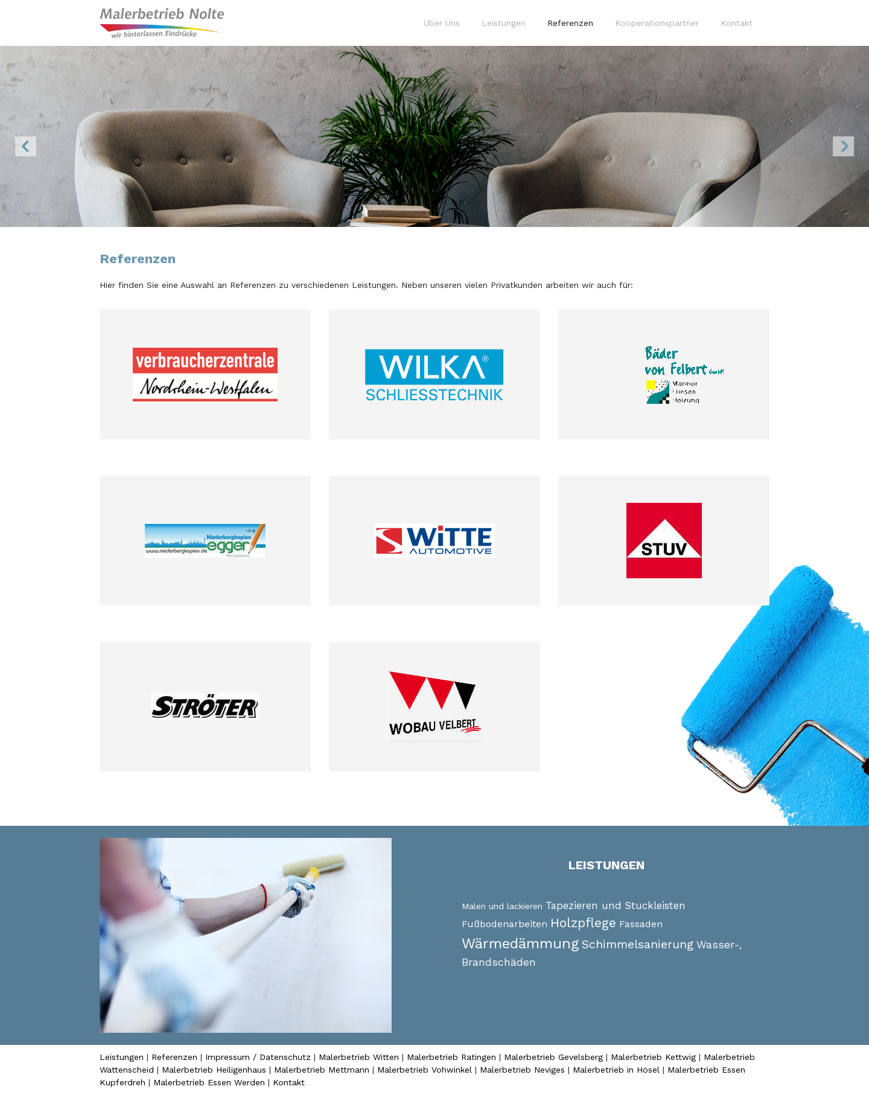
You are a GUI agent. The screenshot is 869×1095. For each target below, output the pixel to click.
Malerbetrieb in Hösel (616, 1069)
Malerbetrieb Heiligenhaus (214, 1069)
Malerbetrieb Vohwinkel (424, 1069)
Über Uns (442, 23)
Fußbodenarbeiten (504, 924)
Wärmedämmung (520, 943)
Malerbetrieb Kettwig (653, 1057)
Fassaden (641, 924)
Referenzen (572, 22)
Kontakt (737, 23)
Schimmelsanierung (637, 944)
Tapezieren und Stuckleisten (616, 905)
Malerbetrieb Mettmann (321, 1069)
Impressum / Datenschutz (258, 1057)
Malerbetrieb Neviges (522, 1069)
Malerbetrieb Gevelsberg (553, 1057)
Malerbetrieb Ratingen (451, 1057)
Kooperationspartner (657, 23)
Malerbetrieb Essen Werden (209, 1082)
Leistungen (504, 23)
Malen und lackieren (502, 906)
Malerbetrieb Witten (359, 1057)
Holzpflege (583, 922)
